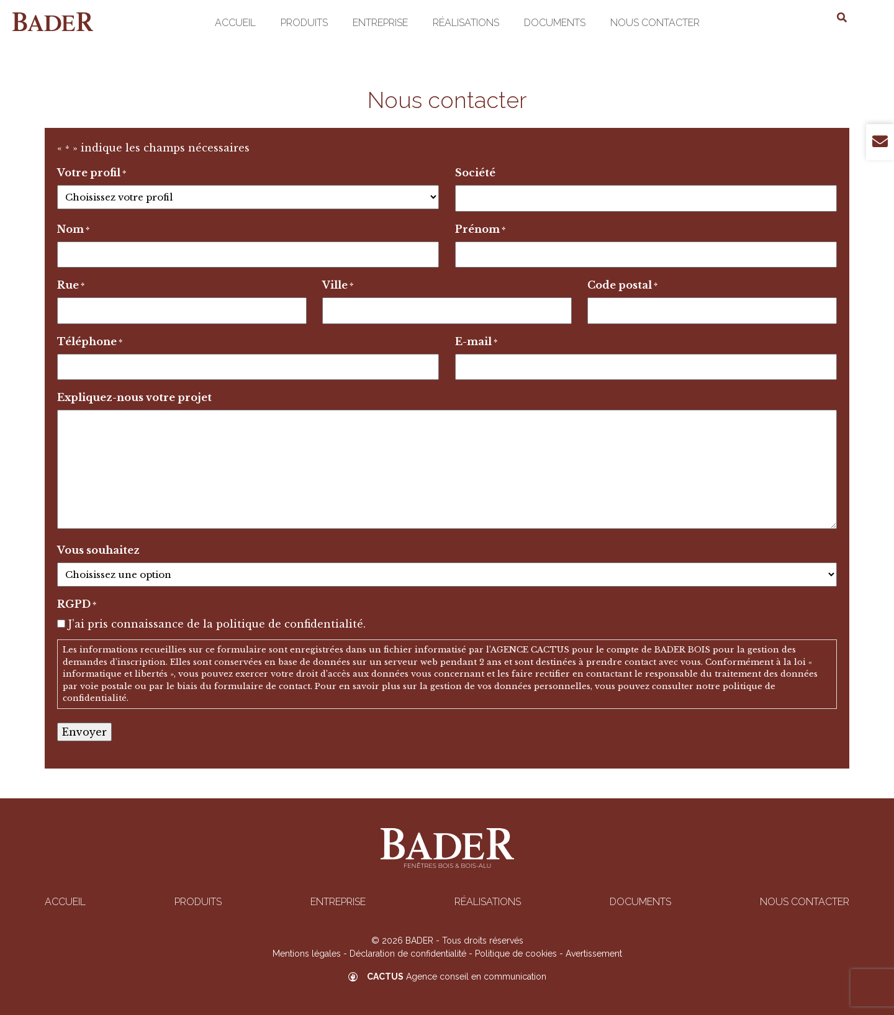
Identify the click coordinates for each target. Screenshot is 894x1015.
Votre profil (91, 173)
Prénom (480, 230)
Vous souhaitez (98, 550)
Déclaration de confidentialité (408, 954)
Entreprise (380, 23)
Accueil (235, 23)
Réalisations (466, 23)
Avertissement (594, 954)
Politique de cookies (516, 954)
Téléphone (89, 342)
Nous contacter (655, 23)
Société (475, 172)
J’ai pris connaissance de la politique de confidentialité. (217, 624)
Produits (304, 23)
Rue (70, 285)
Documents (554, 23)
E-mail (476, 342)
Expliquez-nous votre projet (134, 397)
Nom (73, 230)
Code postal (622, 285)
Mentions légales (307, 954)
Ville (337, 285)
